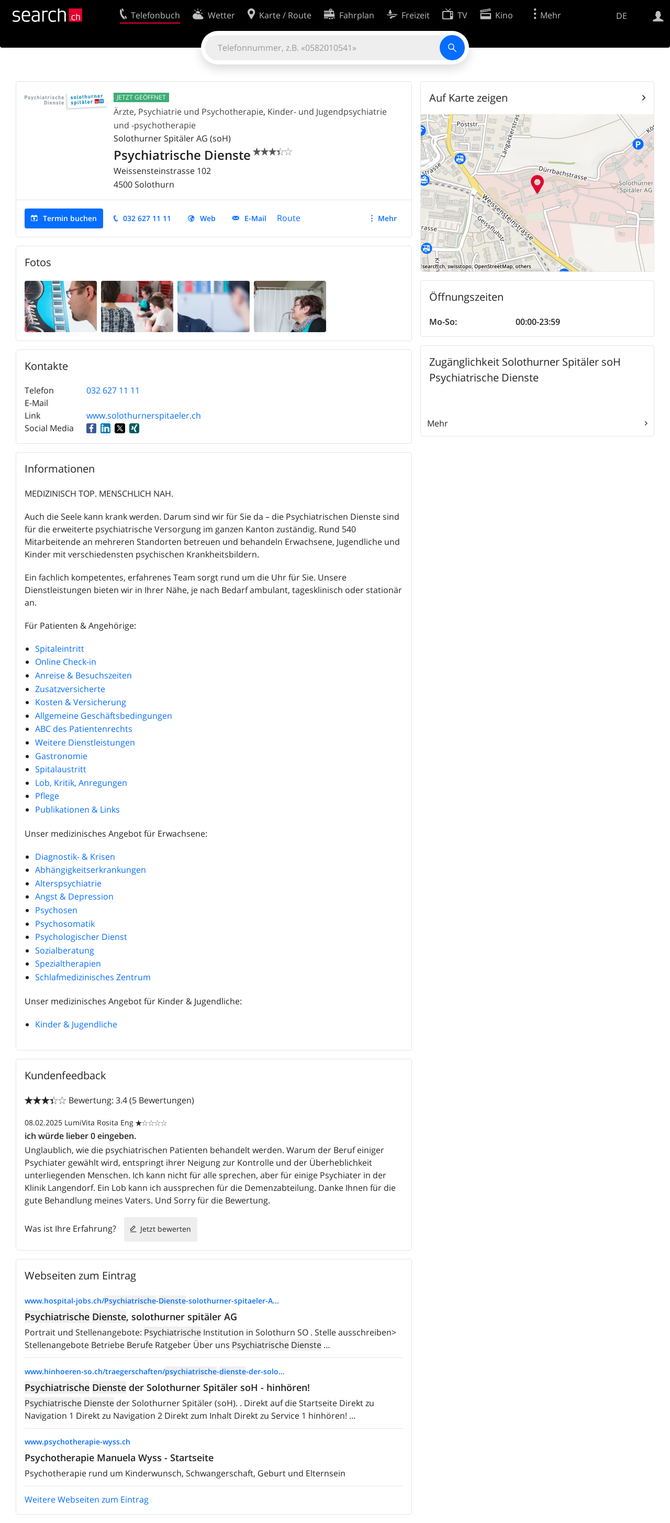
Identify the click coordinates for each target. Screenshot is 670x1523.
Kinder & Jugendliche (76, 1024)
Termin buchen (70, 218)
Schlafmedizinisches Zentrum (93, 977)
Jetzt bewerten (165, 1229)
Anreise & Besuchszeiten (83, 675)
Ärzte (124, 111)
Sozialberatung (64, 950)
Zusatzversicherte (70, 689)
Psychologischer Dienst (81, 937)
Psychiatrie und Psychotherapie (200, 111)
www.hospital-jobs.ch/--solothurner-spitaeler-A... (152, 1301)
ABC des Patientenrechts (83, 729)
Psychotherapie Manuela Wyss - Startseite (119, 1457)
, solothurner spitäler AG (131, 1316)
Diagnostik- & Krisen (75, 856)
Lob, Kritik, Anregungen (81, 782)
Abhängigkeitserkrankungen (90, 869)
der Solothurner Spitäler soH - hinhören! (167, 1387)
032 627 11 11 (147, 218)
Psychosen (56, 910)
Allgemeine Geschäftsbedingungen (103, 715)
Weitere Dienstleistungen (85, 742)
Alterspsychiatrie (68, 883)
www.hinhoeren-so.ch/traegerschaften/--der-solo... (155, 1371)
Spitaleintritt (59, 648)
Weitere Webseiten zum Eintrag (87, 1499)
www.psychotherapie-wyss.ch (77, 1442)
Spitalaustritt (60, 769)
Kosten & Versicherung (80, 702)
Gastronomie (61, 756)
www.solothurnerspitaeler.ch (143, 415)
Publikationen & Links (77, 809)
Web (208, 218)
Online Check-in (65, 661)
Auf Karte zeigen (468, 98)
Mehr (387, 218)
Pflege (47, 796)
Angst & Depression (74, 896)
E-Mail (255, 218)
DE (621, 15)
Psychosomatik (65, 923)
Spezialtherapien (68, 963)
